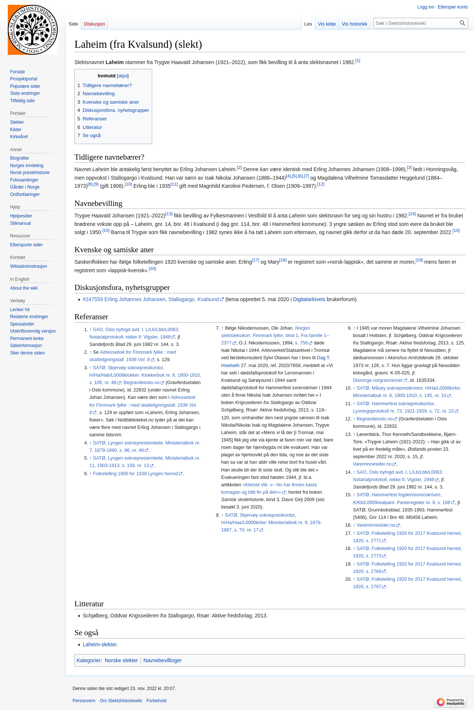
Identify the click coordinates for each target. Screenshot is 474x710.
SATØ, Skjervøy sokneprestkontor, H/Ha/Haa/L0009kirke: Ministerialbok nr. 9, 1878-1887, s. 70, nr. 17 (271, 523)
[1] (358, 60)
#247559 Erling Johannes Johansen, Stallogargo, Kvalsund (150, 299)
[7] (306, 175)
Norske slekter (121, 660)
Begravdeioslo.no (142, 382)
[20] (152, 268)
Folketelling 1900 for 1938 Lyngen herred (135, 473)
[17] (255, 260)
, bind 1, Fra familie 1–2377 (275, 336)
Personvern (84, 700)
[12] (320, 184)
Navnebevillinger (162, 660)
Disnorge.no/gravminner (378, 380)
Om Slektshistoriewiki (121, 700)
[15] (106, 230)
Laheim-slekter (99, 644)
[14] (411, 213)
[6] (300, 175)
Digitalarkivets (309, 299)
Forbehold (156, 700)
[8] (90, 184)
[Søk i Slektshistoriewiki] (420, 23)
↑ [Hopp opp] (90, 329)
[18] (282, 260)
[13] (168, 213)
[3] (409, 167)
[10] (128, 184)
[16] (456, 230)
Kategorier (89, 660)
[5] (294, 175)
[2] (239, 167)
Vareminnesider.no (372, 464)
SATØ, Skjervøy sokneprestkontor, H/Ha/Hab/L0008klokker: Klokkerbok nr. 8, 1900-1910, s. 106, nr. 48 (145, 375)
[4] (288, 175)
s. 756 (301, 343)
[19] (419, 260)
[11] (174, 184)
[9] (96, 184)
